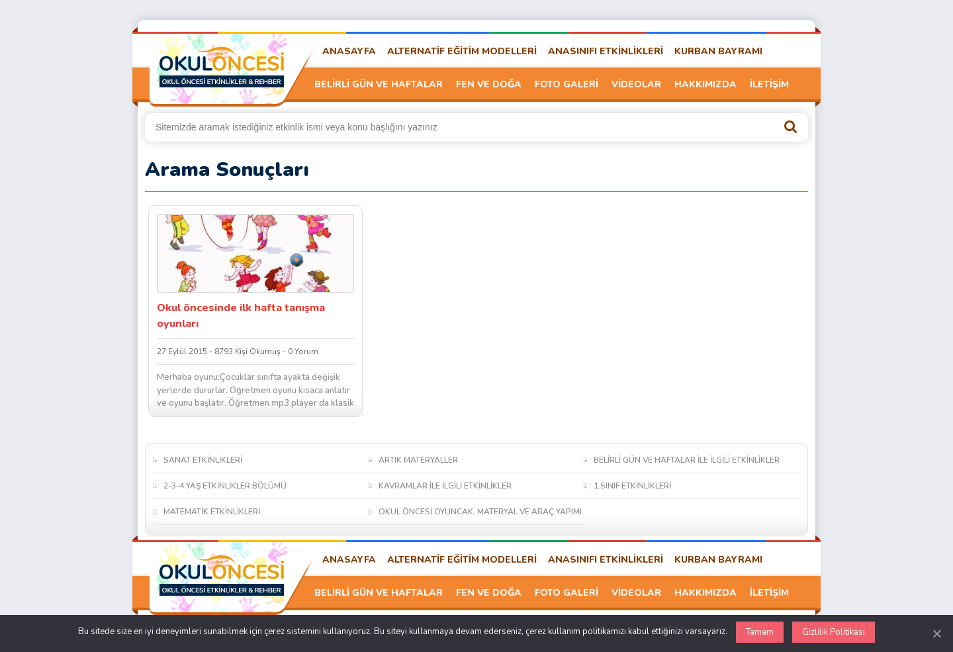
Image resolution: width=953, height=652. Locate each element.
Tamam (760, 632)
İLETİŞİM (769, 84)
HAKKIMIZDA (705, 84)
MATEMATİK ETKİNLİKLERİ (211, 511)
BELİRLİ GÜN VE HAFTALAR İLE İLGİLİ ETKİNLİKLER (687, 460)
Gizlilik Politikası (833, 632)
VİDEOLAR (636, 84)
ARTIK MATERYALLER (418, 460)
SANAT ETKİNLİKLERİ (202, 460)
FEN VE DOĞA (489, 84)
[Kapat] (936, 633)
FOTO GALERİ (566, 84)
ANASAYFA (349, 51)
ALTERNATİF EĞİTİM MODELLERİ (462, 51)
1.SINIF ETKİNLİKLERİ (632, 486)
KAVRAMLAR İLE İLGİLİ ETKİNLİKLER (445, 486)
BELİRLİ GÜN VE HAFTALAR (378, 84)
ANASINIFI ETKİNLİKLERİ (605, 51)
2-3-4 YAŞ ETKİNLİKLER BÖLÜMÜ (225, 486)
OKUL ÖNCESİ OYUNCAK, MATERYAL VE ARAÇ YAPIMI (480, 511)
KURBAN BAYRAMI (718, 51)
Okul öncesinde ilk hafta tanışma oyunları (241, 316)
